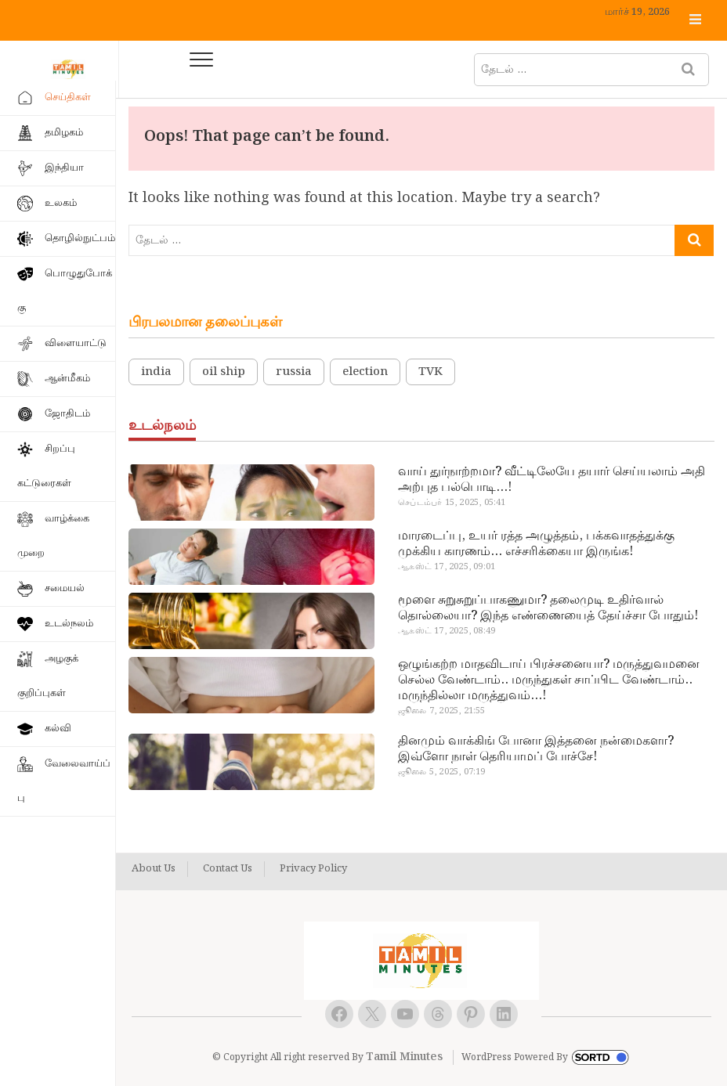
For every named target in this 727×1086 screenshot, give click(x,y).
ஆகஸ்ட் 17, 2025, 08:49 (446, 631)
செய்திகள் (68, 97)
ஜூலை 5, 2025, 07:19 (441, 772)
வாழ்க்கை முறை (53, 536)
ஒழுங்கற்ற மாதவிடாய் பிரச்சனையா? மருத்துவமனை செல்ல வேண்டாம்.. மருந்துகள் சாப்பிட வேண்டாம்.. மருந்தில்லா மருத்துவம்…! (549, 680)
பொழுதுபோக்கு (64, 290)
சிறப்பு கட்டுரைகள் (46, 466)
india (156, 372)
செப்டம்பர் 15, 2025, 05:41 (451, 503)
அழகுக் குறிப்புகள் (47, 676)
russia (294, 372)
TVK (430, 372)
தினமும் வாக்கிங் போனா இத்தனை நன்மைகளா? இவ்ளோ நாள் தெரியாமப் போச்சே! (536, 749)
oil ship (223, 372)
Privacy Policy (313, 869)
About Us (153, 869)
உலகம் (61, 203)
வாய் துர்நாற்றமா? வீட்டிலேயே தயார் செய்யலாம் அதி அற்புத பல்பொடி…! (551, 480)
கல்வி (58, 728)
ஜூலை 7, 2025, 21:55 (441, 711)
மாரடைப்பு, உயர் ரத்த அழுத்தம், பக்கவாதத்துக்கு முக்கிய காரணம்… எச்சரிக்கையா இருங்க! (536, 544)
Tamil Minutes (404, 1057)
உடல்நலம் (69, 623)
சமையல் (65, 588)
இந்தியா (64, 168)
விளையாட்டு (76, 343)
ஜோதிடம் (67, 414)
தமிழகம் (64, 132)
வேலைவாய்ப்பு (63, 781)
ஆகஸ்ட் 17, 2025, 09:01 (446, 567)
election (365, 372)
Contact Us (227, 869)
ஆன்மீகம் (67, 378)
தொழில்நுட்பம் (80, 238)
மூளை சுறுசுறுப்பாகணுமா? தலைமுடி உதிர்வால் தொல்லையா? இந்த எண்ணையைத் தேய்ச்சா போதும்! (548, 608)
